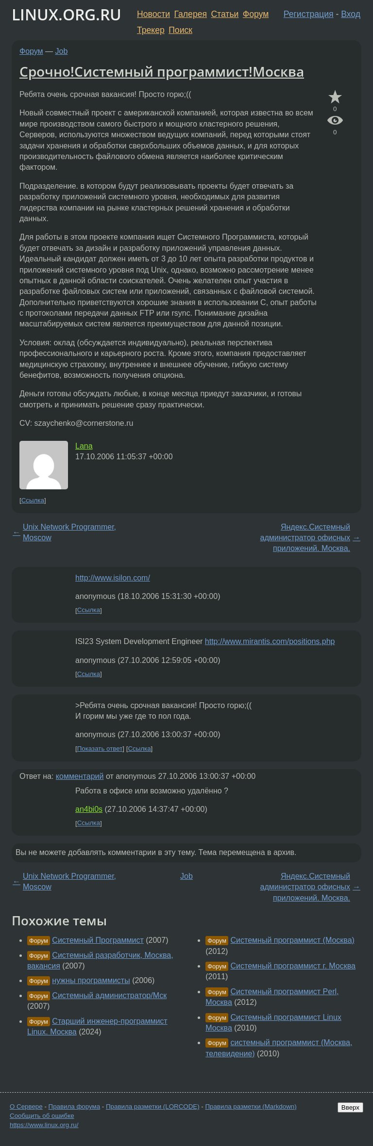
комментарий (80, 776)
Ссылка (32, 500)
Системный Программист (97, 940)
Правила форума (75, 1106)
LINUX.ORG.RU (66, 14)
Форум (256, 14)
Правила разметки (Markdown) (250, 1106)
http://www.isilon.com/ (112, 578)
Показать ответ (100, 748)
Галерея (190, 14)
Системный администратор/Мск (109, 995)
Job (61, 51)
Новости (153, 14)
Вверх (350, 1107)
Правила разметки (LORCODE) (153, 1106)
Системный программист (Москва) (293, 940)
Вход (350, 14)
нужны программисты (91, 980)
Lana (84, 446)
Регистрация (309, 14)
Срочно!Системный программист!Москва (161, 71)
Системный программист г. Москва (293, 966)
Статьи (224, 14)
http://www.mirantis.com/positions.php (270, 641)
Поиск (180, 30)
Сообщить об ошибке (42, 1115)
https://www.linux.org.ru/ (44, 1125)
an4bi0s (88, 809)
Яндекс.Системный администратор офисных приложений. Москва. (305, 538)
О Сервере (26, 1106)
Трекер (151, 30)
